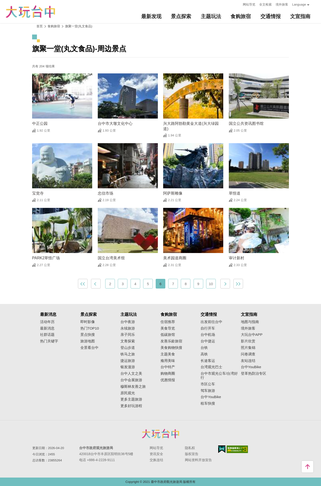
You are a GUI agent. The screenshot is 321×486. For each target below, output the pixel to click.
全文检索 (265, 4)
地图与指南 (250, 322)
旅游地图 (87, 341)
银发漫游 (127, 367)
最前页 (83, 284)
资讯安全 (156, 454)
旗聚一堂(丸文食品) (78, 26)
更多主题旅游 (131, 399)
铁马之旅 (127, 354)
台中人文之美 (131, 373)
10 (211, 284)
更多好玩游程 (131, 406)
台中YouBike (211, 397)
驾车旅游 (208, 391)
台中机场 (208, 335)
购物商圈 (167, 373)
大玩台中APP (252, 335)
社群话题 (47, 335)
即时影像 (87, 322)
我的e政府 (221, 449)
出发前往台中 (211, 322)
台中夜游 (127, 322)
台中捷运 (208, 341)
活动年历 (47, 322)
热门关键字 (49, 341)
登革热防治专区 (253, 373)
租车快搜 (208, 403)
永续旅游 (127, 328)
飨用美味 (167, 361)
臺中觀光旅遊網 (30, 11)
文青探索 (127, 341)
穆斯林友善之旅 (133, 386)
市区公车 (208, 384)
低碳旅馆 (167, 335)
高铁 (204, 354)
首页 (39, 26)
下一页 (225, 284)
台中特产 (167, 367)
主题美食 (167, 354)
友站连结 (248, 361)
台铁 (204, 348)
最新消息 (47, 328)
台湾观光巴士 (211, 367)
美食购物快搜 (171, 348)
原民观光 (127, 393)
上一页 (96, 284)
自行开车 (208, 328)
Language (299, 4)
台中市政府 (160, 433)
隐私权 (190, 448)
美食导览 (167, 328)
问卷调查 (248, 354)
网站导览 (249, 4)
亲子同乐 (127, 335)
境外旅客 (282, 4)
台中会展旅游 (131, 380)
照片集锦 (248, 348)
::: (237, 4)
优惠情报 (167, 380)
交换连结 (156, 460)
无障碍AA (237, 449)
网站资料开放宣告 (198, 460)
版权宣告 (191, 454)
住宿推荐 (167, 322)
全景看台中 (89, 348)
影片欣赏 (248, 341)
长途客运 (208, 361)
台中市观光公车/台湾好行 (219, 376)
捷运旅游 (127, 361)
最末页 (238, 284)
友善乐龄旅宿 (171, 341)
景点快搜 (87, 335)
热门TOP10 (89, 328)
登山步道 (127, 348)
